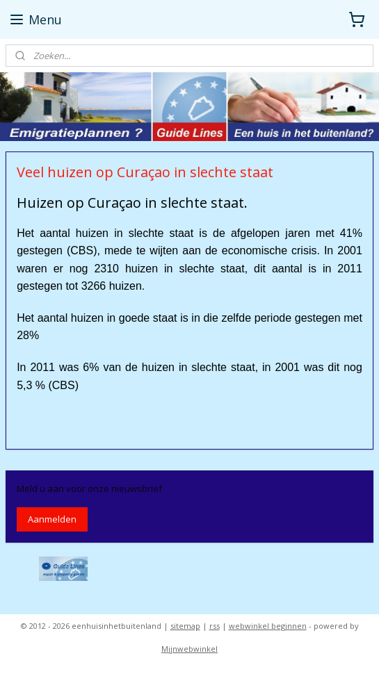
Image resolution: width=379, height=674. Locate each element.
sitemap (185, 625)
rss (214, 625)
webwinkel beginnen (268, 625)
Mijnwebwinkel (189, 648)
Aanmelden (52, 519)
